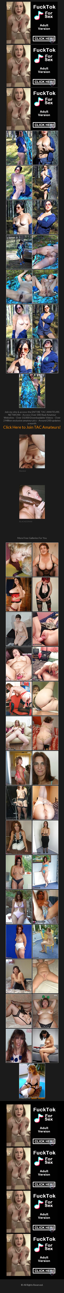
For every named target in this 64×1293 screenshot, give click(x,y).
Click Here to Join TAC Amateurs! (32, 427)
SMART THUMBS (38, 1098)
